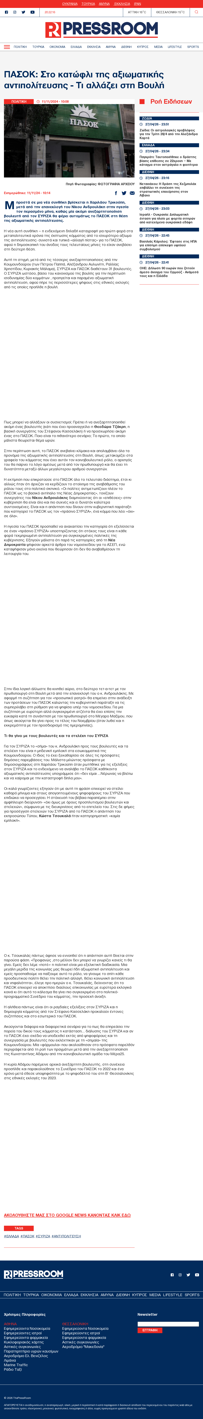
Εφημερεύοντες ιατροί (23, 1333)
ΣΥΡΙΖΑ (44, 1236)
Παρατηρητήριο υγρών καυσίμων (31, 1351)
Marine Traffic (16, 1365)
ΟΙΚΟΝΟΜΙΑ (57, 47)
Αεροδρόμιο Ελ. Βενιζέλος (26, 1356)
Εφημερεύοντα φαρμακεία (26, 1338)
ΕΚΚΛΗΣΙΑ (122, 4)
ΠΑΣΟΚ (28, 1236)
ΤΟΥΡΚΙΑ (88, 4)
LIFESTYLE (175, 47)
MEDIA (158, 47)
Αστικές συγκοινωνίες (22, 1347)
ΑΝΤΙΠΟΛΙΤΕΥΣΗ (67, 1236)
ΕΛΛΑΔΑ (76, 47)
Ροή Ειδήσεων (171, 101)
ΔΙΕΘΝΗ (126, 47)
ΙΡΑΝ (137, 4)
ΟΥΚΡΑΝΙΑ (70, 4)
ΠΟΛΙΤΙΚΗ (20, 47)
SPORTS (193, 47)
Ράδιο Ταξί (13, 1369)
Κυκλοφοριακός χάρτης (24, 1342)
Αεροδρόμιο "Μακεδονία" (83, 1347)
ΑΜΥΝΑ (104, 4)
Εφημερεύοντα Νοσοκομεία (27, 1328)
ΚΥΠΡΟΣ (143, 47)
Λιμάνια (10, 1360)
